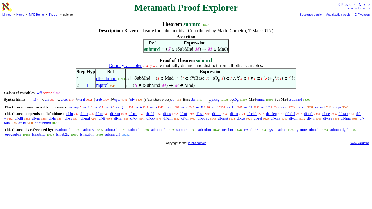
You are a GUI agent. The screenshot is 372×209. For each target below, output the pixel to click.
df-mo (216, 113)
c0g (236, 99)
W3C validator (359, 143)
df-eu (234, 113)
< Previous (346, 4)
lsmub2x (62, 134)
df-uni (168, 118)
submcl (134, 129)
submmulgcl (339, 129)
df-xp (241, 118)
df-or (99, 113)
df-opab (203, 118)
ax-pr (337, 107)
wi (34, 99)
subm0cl (111, 129)
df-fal (150, 113)
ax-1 (86, 107)
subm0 (181, 129)
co (172, 99)
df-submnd (106, 78)
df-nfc (308, 113)
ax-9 (215, 107)
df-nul (85, 118)
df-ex (167, 113)
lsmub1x (38, 134)
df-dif (19, 118)
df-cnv (275, 118)
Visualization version (339, 14)
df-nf (183, 113)
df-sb (200, 113)
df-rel (258, 118)
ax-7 (184, 107)
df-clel (290, 113)
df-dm (293, 118)
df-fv (22, 123)
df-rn (311, 118)
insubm (227, 129)
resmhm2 (251, 129)
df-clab (252, 113)
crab (98, 99)
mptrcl (102, 85)
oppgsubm (13, 134)
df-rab (343, 113)
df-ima (346, 118)
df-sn (118, 118)
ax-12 (265, 107)
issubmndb (63, 129)
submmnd (158, 129)
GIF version (362, 14)
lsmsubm (87, 134)
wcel (64, 99)
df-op (150, 118)
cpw (117, 99)
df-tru (133, 113)
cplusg (215, 99)
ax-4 (138, 107)
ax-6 (169, 107)
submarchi (112, 134)
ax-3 (108, 107)
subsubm (204, 129)
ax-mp (74, 107)
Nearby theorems (358, 8)
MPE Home (36, 14)
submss (88, 129)
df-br (185, 118)
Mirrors (6, 14)
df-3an (115, 113)
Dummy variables (125, 65)
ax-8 (199, 107)
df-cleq (271, 113)
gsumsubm (277, 129)
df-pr (134, 118)
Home (20, 14)
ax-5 (153, 107)
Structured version (311, 14)
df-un (36, 118)
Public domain (197, 143)
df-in (52, 118)
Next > (364, 4)
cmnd (260, 99)
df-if (102, 118)
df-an (84, 113)
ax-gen (121, 107)
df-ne (326, 113)
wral (81, 99)
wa (47, 99)
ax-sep (301, 107)
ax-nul (320, 107)
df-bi (69, 113)
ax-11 (248, 107)
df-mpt (223, 118)
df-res (327, 118)
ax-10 (231, 107)
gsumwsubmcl (308, 129)
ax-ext (283, 107)
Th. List (53, 14)
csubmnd (295, 99)
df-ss (68, 118)
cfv (132, 99)
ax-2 (97, 107)
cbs (192, 99)
